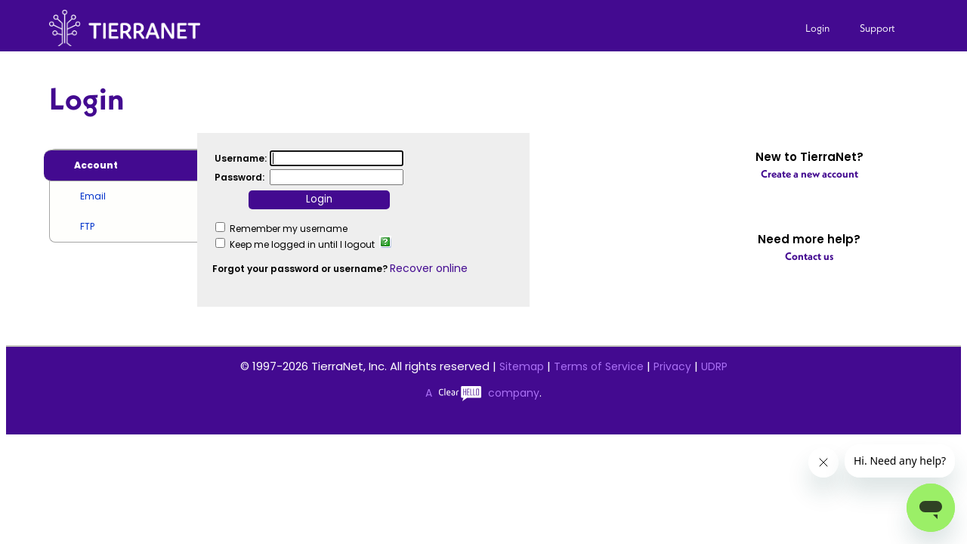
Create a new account (809, 174)
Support (877, 28)
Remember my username (289, 228)
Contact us (809, 256)
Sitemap (521, 366)
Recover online (429, 268)
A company (482, 392)
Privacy (672, 366)
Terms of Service (599, 366)
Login (817, 28)
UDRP (714, 366)
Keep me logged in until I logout (302, 244)
